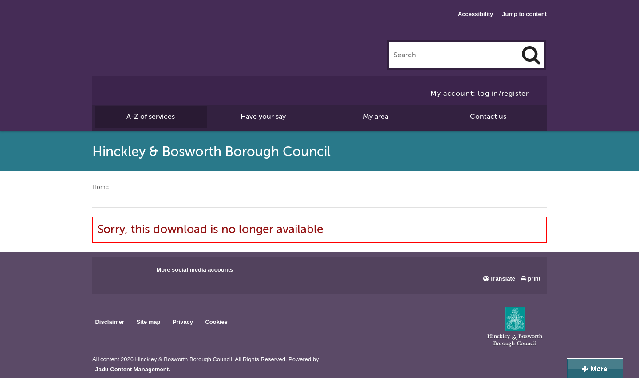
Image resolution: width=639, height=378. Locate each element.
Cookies (216, 322)
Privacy (183, 322)
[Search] (531, 55)
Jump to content (524, 14)
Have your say (263, 117)
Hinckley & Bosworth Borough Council (129, 24)
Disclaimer (109, 322)
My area (375, 117)
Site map (148, 322)
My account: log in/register (479, 93)
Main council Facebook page (108, 272)
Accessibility (475, 14)
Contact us (488, 117)
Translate (502, 278)
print (534, 278)
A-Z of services (150, 117)
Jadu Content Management (132, 369)
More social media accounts (194, 269)
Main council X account (136, 272)
